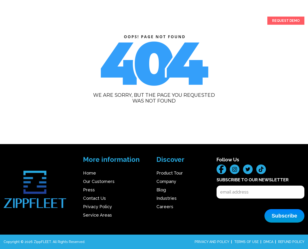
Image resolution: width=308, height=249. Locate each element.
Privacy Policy (97, 206)
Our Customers (99, 181)
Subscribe (284, 216)
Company (166, 181)
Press (89, 189)
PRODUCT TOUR (31, 21)
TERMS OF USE (246, 242)
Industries (166, 198)
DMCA (268, 242)
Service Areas (97, 215)
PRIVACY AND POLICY (212, 242)
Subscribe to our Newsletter (253, 179)
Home (89, 173)
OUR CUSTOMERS (88, 21)
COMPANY (220, 21)
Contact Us (94, 198)
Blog (161, 189)
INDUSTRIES (58, 21)
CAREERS (240, 21)
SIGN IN (257, 21)
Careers (164, 206)
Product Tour (169, 173)
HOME (9, 21)
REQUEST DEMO (286, 21)
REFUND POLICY (291, 242)
